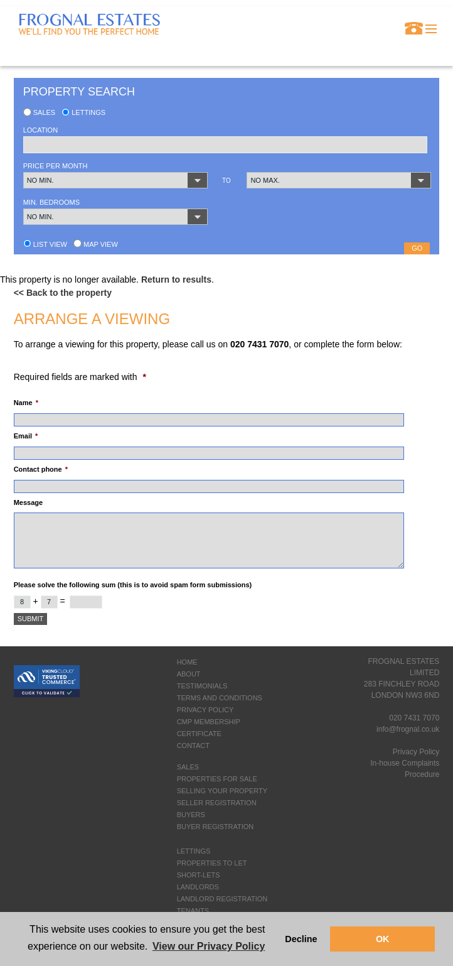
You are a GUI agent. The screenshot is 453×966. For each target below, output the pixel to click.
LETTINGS (194, 851)
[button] (115, 180)
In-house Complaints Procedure (404, 769)
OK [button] (383, 939)
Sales (39, 112)
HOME (187, 662)
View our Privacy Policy (208, 946)
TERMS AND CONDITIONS (219, 698)
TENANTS (193, 910)
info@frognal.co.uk (407, 729)
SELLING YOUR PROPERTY (222, 791)
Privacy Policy (416, 751)
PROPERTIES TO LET (212, 863)
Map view (95, 244)
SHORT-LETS (198, 875)
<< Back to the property (63, 293)
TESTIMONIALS (202, 686)
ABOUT (189, 674)
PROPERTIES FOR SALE (217, 779)
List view (45, 244)
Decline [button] (301, 939)
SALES (188, 767)
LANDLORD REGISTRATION (222, 899)
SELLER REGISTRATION (217, 802)
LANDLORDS (198, 887)
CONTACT (193, 745)
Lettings (83, 112)
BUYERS (191, 814)
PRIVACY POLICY (205, 710)
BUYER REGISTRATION (215, 826)
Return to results (176, 279)
